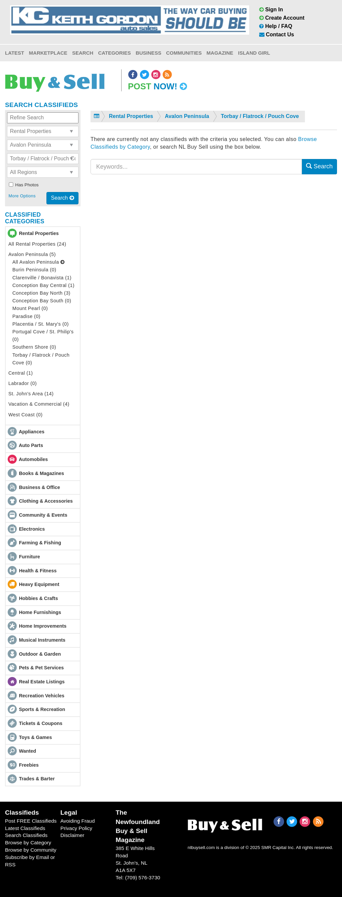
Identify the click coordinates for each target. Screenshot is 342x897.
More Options (21, 195)
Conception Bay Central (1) (43, 285)
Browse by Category (28, 842)
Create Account (282, 18)
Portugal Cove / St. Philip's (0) (42, 335)
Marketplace (48, 53)
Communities (184, 53)
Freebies (29, 765)
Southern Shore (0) (34, 347)
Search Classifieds (26, 835)
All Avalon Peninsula (38, 262)
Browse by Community (30, 850)
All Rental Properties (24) (37, 244)
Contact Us (276, 34)
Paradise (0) (26, 316)
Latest (14, 53)
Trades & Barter (37, 778)
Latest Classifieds (25, 828)
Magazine (219, 53)
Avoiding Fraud (77, 821)
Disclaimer (72, 835)
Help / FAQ (275, 26)
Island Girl (254, 53)
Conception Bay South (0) (41, 300)
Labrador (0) (22, 383)
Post (157, 86)
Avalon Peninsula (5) (32, 254)
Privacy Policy (76, 828)
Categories (114, 53)
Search (82, 53)
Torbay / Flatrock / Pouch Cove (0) (40, 358)
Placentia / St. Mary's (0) (40, 324)
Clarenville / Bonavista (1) (41, 277)
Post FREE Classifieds (31, 821)
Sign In (271, 9)
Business (148, 53)
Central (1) (20, 373)
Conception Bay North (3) (41, 293)
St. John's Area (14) (31, 393)
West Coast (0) (25, 414)
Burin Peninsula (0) (34, 269)
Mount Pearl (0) (30, 308)
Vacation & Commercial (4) (38, 404)
